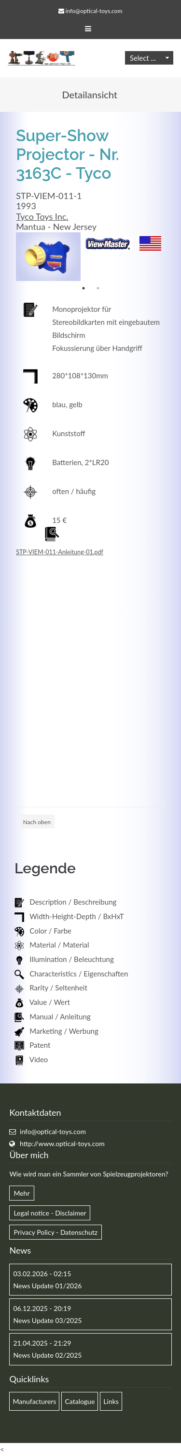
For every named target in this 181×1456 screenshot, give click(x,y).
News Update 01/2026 (47, 1286)
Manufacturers (34, 1401)
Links (111, 1401)
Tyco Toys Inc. (42, 216)
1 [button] (83, 288)
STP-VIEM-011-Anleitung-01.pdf (59, 552)
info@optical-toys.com (94, 10)
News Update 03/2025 (47, 1320)
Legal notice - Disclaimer (50, 1213)
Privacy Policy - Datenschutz (55, 1232)
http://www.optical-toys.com (62, 1143)
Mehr (21, 1193)
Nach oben (37, 822)
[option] (48, 256)
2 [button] (98, 288)
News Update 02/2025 (47, 1355)
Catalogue (80, 1401)
